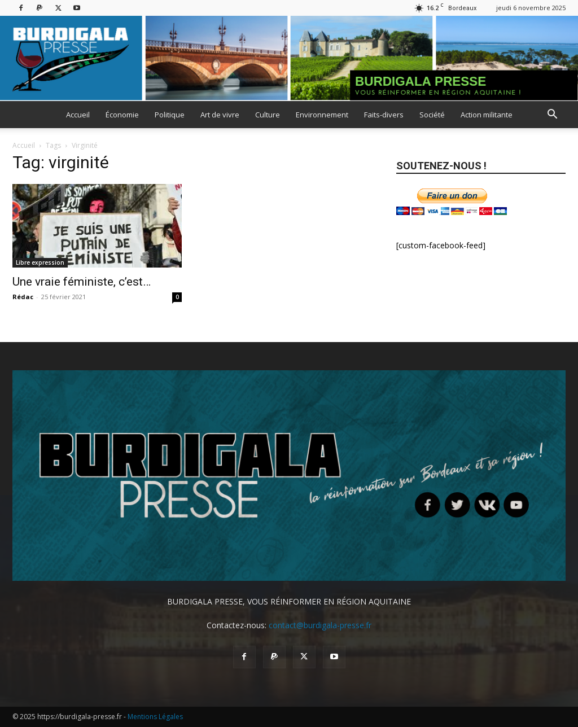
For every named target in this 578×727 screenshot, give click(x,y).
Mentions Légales (155, 716)
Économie (122, 115)
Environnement (322, 115)
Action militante (487, 115)
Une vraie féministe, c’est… (81, 281)
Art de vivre (219, 115)
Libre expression (40, 262)
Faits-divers (384, 115)
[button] (552, 115)
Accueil (78, 115)
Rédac (22, 296)
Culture (267, 115)
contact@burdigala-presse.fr (320, 625)
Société (432, 115)
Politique (170, 115)
